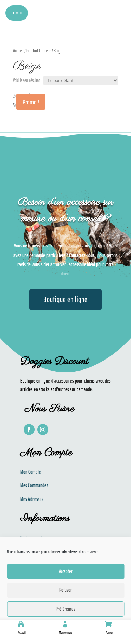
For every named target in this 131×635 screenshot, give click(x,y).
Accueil (22, 632)
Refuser (65, 590)
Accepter (66, 571)
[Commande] (80, 80)
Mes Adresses (31, 499)
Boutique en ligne (65, 299)
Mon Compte (30, 472)
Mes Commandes (34, 485)
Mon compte (65, 632)
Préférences (65, 609)
